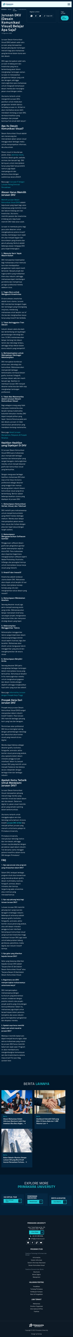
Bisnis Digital (36, 1274)
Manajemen (36, 1277)
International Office (36, 1309)
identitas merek (17, 155)
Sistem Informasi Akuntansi (37, 1263)
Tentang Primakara (36, 1289)
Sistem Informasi (36, 1260)
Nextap (39, 1334)
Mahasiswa (36, 1304)
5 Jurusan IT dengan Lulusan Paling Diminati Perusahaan (13, 184)
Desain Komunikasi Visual (36, 1265)
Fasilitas (36, 1311)
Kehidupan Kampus (36, 1292)
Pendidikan (36, 1286)
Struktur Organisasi (36, 1306)
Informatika (36, 1257)
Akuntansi (36, 1272)
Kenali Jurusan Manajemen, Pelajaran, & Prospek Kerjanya (14, 435)
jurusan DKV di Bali (14, 823)
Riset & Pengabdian (36, 1294)
